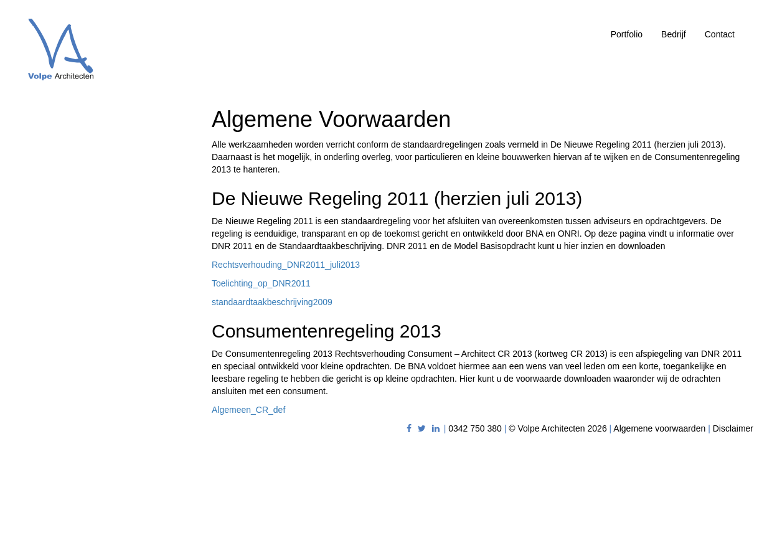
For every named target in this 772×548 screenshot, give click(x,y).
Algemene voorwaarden (659, 428)
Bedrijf (673, 34)
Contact (720, 34)
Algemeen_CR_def (248, 410)
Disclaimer (733, 428)
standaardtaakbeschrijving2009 (272, 302)
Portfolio (627, 34)
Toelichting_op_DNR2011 (261, 283)
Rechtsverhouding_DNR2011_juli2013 (286, 265)
